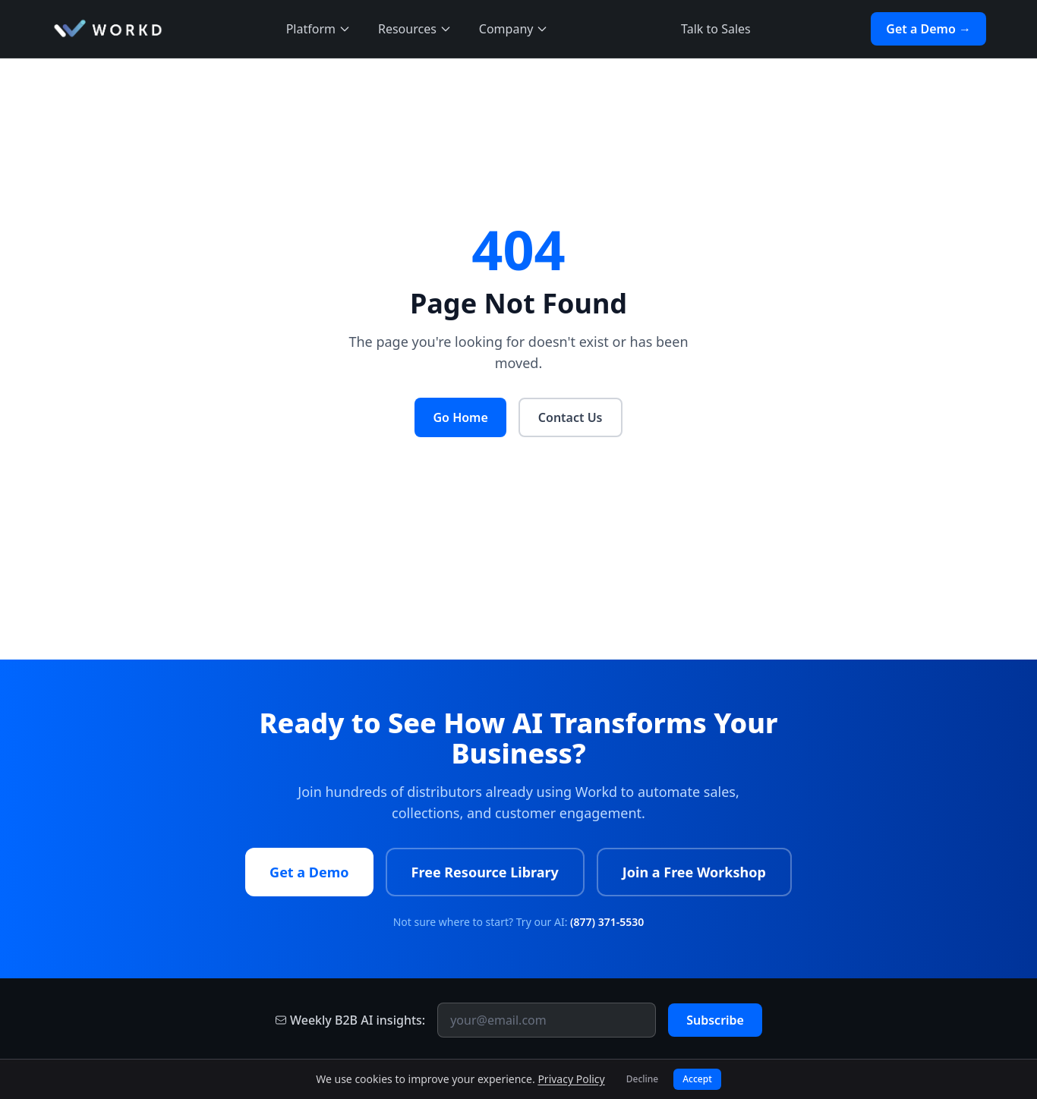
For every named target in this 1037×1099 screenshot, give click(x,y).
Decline (642, 1078)
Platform (318, 28)
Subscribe (715, 1020)
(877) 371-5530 (607, 922)
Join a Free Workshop (694, 872)
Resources (415, 28)
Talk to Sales (716, 28)
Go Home (460, 417)
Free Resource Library (485, 872)
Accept (697, 1078)
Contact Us (570, 417)
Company (514, 28)
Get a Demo (308, 872)
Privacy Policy (570, 1079)
